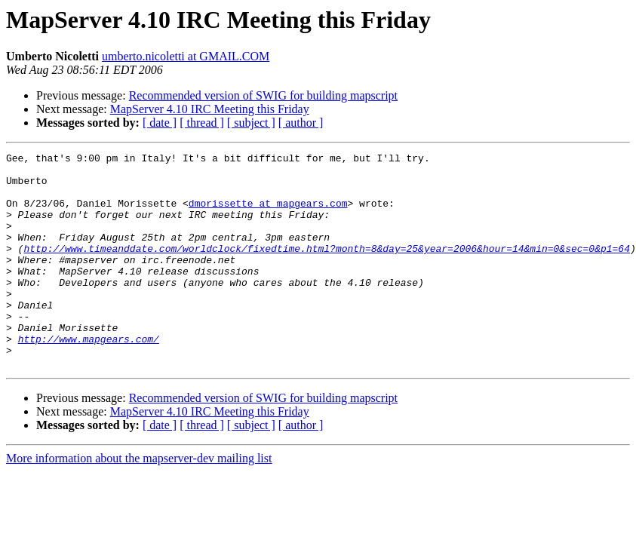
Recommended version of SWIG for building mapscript (263, 95)
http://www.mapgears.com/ (88, 377)
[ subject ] (251, 122)
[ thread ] (202, 122)
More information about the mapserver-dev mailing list (139, 501)
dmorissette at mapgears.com (268, 214)
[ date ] (160, 122)
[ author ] (301, 122)
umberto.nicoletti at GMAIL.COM (185, 56)
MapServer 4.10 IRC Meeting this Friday (209, 109)
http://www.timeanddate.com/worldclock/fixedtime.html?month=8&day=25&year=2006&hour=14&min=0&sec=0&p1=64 (326, 268)
